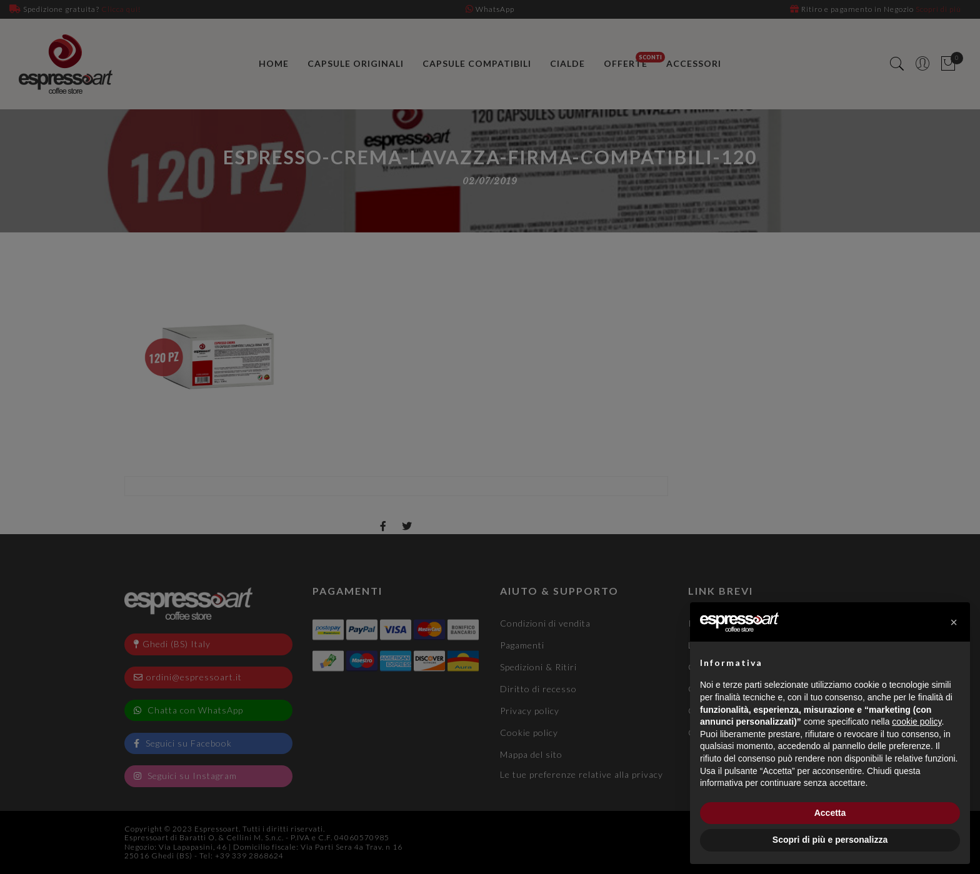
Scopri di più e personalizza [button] (830, 840)
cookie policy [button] (916, 722)
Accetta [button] (830, 813)
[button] (954, 622)
